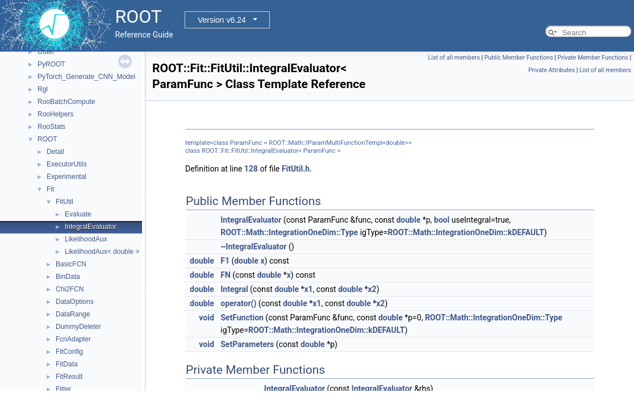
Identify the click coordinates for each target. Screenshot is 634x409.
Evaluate (78, 214)
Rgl (42, 89)
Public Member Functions (519, 57)
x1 (308, 289)
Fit (50, 189)
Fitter (63, 389)
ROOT (47, 139)
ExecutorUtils (67, 164)
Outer (46, 52)
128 (251, 168)
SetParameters (247, 344)
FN (225, 274)
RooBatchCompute (66, 102)
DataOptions (75, 302)
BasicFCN (71, 264)
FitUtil (64, 202)
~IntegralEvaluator (253, 246)
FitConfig (69, 352)
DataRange (73, 314)
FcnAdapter (73, 339)
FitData (67, 364)
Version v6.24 (222, 19)
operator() (238, 303)
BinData (68, 277)
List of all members (454, 57)
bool (441, 219)
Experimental (66, 177)
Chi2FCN (70, 289)
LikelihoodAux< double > (102, 252)
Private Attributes (551, 70)
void (206, 317)
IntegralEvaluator (90, 227)
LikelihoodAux (86, 239)
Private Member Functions (592, 57)
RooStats (51, 127)
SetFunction (242, 317)
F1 (225, 260)
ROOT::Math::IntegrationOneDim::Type (289, 232)
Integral (234, 289)
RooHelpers (55, 114)
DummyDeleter (78, 327)
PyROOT (51, 64)
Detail (55, 152)
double (408, 219)
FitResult (69, 377)
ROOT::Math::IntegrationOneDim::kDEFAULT (465, 232)
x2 (372, 289)
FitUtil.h (296, 168)
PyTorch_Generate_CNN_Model (86, 77)
